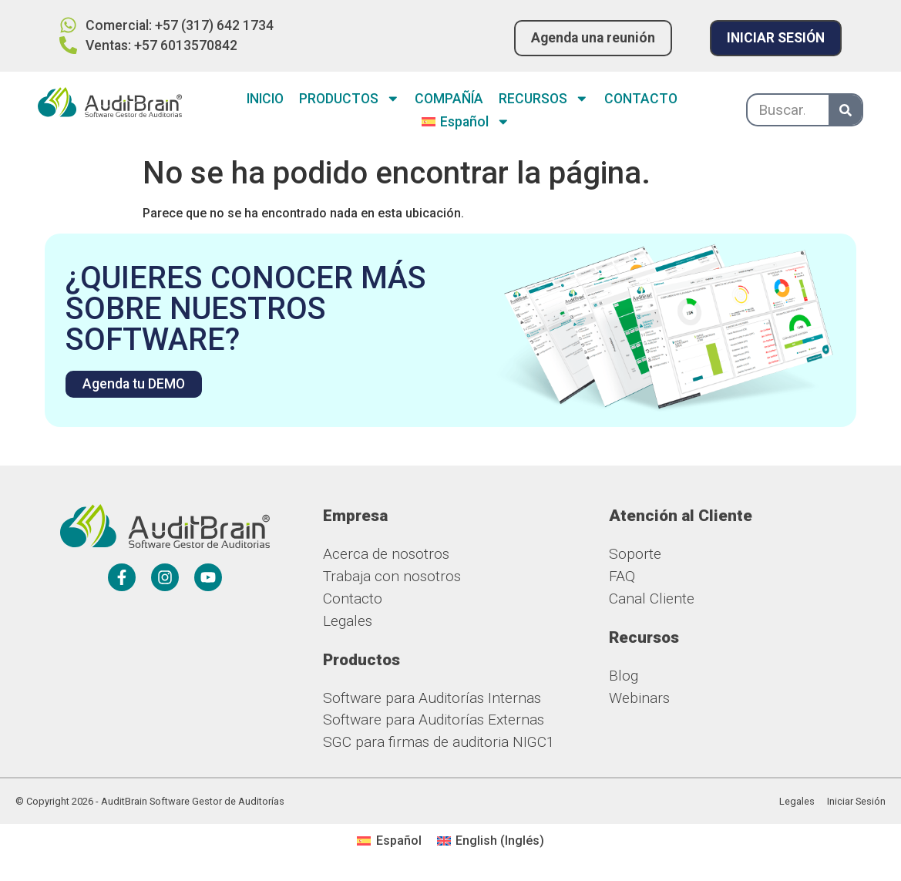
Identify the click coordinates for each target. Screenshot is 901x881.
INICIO (265, 98)
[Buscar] (845, 110)
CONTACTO (640, 98)
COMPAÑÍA (449, 98)
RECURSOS (544, 98)
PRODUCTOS (349, 98)
